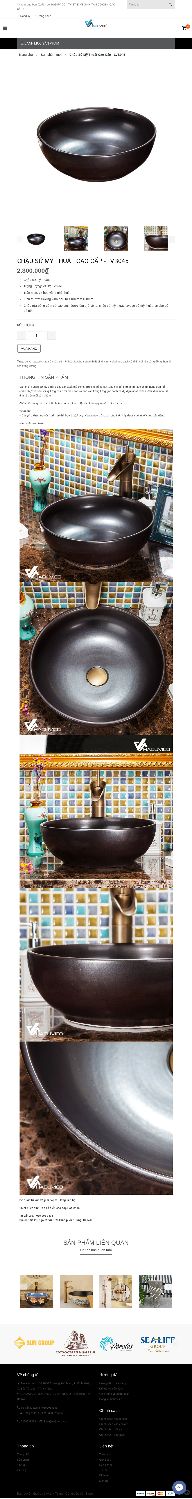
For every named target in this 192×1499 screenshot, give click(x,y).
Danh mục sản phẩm (39, 44)
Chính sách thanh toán (113, 1420)
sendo (87, 362)
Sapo (89, 1494)
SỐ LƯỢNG (25, 326)
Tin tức (103, 1471)
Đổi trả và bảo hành (111, 1389)
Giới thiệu (105, 1460)
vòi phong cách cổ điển (124, 362)
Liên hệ (103, 1481)
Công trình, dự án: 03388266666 (44, 1413)
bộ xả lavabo (33, 362)
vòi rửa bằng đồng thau (153, 362)
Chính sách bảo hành (112, 1435)
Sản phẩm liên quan (96, 1243)
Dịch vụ (104, 1476)
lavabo (78, 362)
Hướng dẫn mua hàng (112, 1384)
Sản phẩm (23, 1460)
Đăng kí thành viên (110, 1400)
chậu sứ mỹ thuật (63, 362)
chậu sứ (46, 362)
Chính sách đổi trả (110, 1430)
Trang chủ (105, 1455)
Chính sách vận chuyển (113, 1425)
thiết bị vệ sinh (100, 362)
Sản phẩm (105, 1466)
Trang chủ (23, 1455)
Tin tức (21, 1466)
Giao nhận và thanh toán (114, 1394)
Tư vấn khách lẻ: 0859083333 (39, 1408)
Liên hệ (21, 1471)
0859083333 (28, 1422)
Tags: (21, 362)
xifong (32, 367)
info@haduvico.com (56, 1422)
